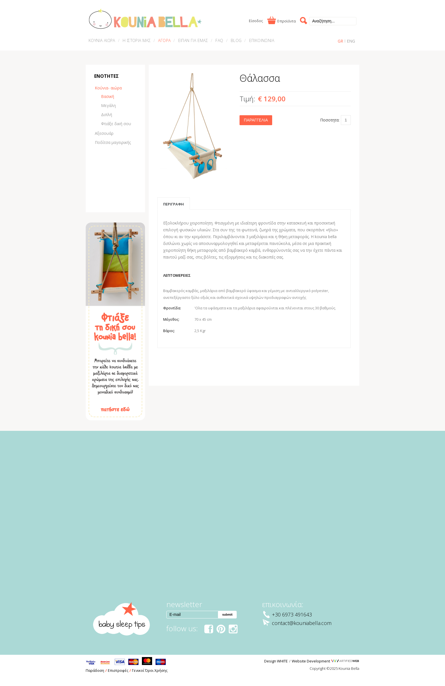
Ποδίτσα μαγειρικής (113, 142)
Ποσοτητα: (329, 120)
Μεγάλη (108, 105)
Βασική (107, 96)
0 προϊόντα (286, 21)
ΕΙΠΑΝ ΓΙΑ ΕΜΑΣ (193, 40)
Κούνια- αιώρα (108, 88)
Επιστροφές (118, 670)
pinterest (220, 629)
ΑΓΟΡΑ (164, 40)
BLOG (236, 40)
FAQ (219, 40)
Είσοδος (256, 20)
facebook (208, 629)
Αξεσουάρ (104, 133)
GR (340, 41)
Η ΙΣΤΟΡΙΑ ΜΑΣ (137, 40)
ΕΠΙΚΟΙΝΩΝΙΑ (261, 40)
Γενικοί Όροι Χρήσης (149, 670)
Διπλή (106, 114)
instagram (232, 629)
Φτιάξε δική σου (116, 123)
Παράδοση (95, 670)
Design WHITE (276, 661)
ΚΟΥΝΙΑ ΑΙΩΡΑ (102, 40)
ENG (351, 41)
